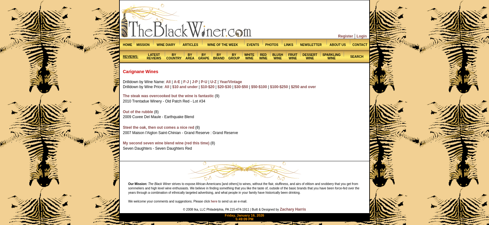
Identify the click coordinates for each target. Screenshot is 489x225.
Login (361, 36)
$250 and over (303, 87)
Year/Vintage (231, 82)
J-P (195, 82)
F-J (186, 82)
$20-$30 (224, 87)
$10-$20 (208, 87)
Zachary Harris (293, 209)
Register (345, 36)
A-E (177, 82)
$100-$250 (279, 87)
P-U (204, 82)
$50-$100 (259, 87)
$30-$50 (241, 87)
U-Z (213, 82)
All (168, 82)
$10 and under (185, 87)
